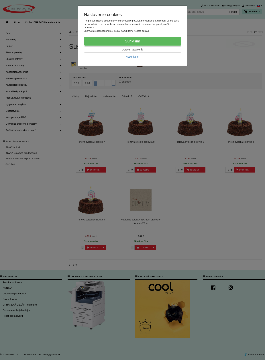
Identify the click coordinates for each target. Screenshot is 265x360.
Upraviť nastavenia (132, 49)
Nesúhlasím (132, 56)
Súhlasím (132, 41)
